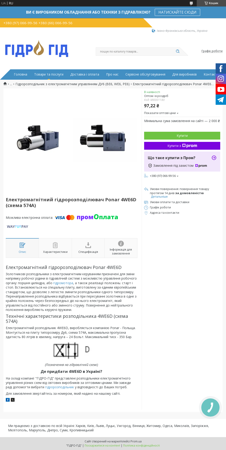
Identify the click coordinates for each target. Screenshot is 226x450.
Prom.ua (136, 441)
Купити (182, 135)
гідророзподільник (59, 387)
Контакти (211, 74)
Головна (20, 74)
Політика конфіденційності (141, 445)
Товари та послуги (48, 74)
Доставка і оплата (84, 74)
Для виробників (184, 74)
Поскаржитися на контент (102, 445)
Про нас (112, 74)
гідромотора (63, 283)
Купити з (182, 145)
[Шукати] (177, 51)
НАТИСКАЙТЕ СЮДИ (177, 12)
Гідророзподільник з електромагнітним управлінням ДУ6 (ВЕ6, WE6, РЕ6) (72, 84)
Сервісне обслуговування (145, 74)
